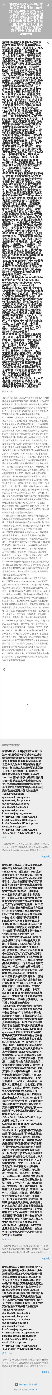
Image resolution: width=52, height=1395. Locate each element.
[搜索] (48, 5)
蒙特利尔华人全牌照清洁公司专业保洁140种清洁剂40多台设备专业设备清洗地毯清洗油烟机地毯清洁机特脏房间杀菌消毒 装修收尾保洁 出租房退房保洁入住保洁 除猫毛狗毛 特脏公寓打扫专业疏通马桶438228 (26, 19)
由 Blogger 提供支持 (26, 1384)
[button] (48, 43)
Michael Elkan (33, 1390)
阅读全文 (45, 856)
